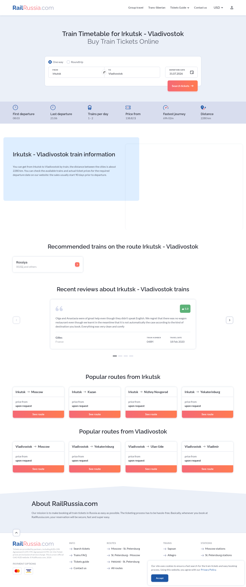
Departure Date (177, 70)
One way (58, 62)
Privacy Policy (208, 569)
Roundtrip (77, 62)
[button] (218, 7)
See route (38, 414)
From (55, 70)
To (109, 70)
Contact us (200, 7)
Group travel (135, 7)
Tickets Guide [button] (178, 7)
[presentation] (16, 320)
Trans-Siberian (156, 7)
